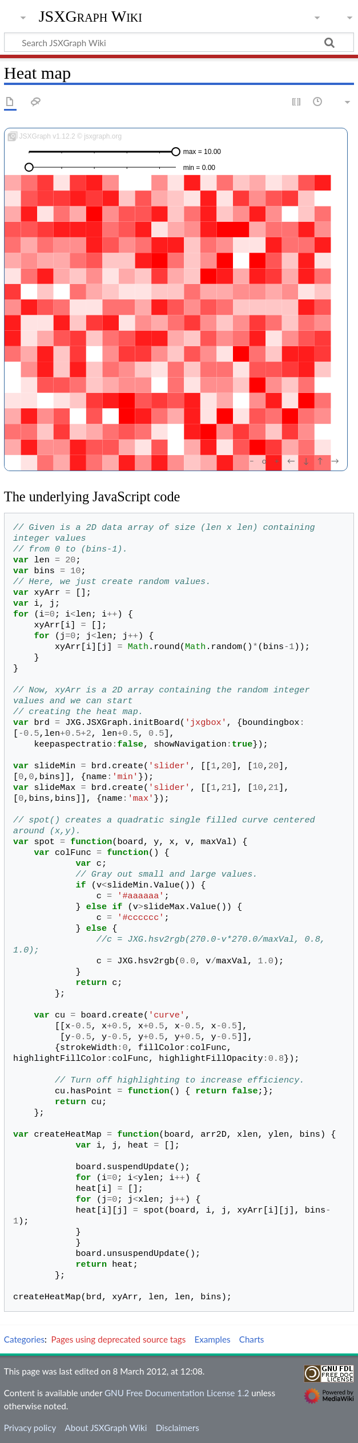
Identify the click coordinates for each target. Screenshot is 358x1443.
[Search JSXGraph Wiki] (179, 42)
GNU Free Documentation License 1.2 (176, 1393)
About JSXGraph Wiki (106, 1427)
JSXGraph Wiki (90, 17)
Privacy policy (30, 1427)
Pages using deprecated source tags (118, 1339)
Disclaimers (177, 1427)
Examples (212, 1339)
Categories (24, 1339)
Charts (251, 1339)
